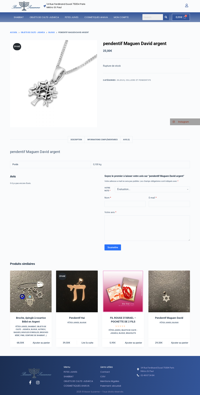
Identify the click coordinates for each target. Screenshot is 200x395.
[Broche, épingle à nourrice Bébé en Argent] (31, 291)
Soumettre (112, 247)
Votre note (107, 189)
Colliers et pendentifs (138, 80)
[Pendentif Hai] (77, 291)
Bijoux (121, 80)
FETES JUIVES (71, 17)
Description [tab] (76, 140)
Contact (105, 371)
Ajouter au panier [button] (41, 342)
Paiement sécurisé (110, 385)
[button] (19, 17)
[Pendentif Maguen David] (169, 291)
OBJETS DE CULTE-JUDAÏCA (44, 17)
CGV (102, 376)
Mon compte (121, 17)
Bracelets (131, 333)
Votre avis (110, 212)
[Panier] (181, 17)
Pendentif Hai (77, 317)
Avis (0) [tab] (126, 140)
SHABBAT (19, 17)
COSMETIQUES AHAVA (96, 17)
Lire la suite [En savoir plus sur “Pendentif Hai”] (87, 342)
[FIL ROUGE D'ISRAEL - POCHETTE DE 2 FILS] (123, 291)
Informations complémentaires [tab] (102, 140)
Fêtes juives (21, 326)
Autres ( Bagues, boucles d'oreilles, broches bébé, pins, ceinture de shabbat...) (31, 332)
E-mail (153, 198)
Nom (107, 198)
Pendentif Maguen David (169, 317)
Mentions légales (109, 381)
